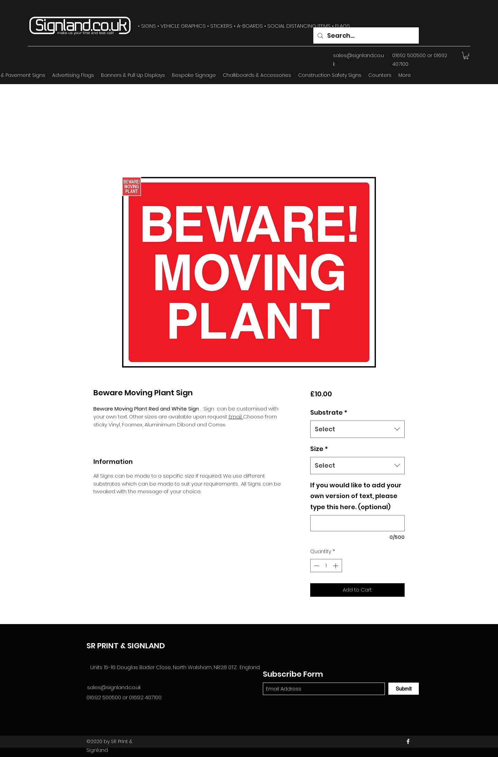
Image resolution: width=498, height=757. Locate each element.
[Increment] (336, 565)
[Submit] (403, 689)
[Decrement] (316, 565)
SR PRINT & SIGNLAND (125, 645)
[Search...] (365, 35)
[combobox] (357, 429)
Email (236, 416)
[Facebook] (408, 741)
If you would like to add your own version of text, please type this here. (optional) (356, 496)
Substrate (328, 412)
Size (319, 448)
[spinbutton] (326, 565)
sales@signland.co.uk (114, 687)
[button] (466, 55)
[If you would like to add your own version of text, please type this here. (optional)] (357, 523)
